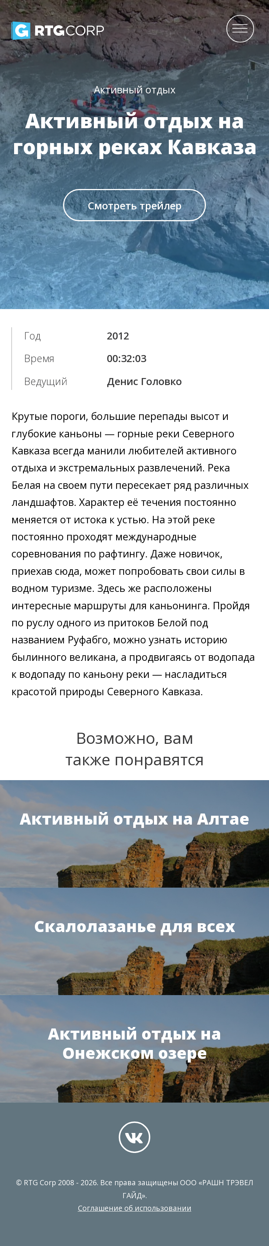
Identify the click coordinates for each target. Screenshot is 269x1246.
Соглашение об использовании (134, 1208)
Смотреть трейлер (135, 205)
